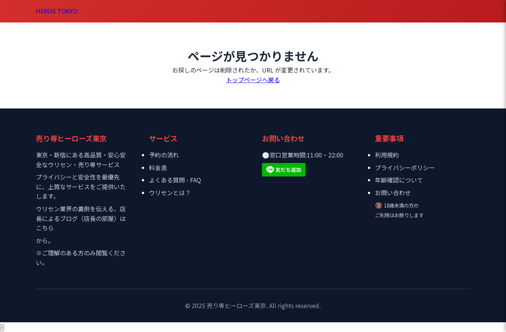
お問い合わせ (393, 192)
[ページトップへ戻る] (2, 327)
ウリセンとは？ (170, 192)
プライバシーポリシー (405, 167)
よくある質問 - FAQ (175, 179)
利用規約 (387, 154)
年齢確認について (399, 179)
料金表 (158, 167)
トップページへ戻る (253, 79)
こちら (45, 227)
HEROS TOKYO (56, 10)
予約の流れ (164, 154)
